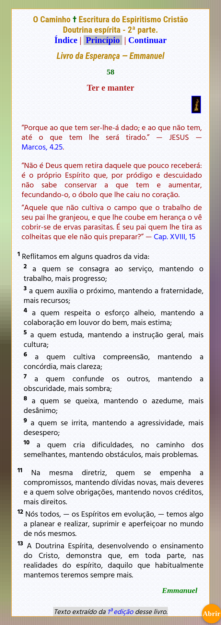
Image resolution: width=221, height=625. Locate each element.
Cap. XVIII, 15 (175, 236)
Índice (65, 40)
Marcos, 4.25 (42, 146)
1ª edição (120, 611)
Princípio (103, 40)
